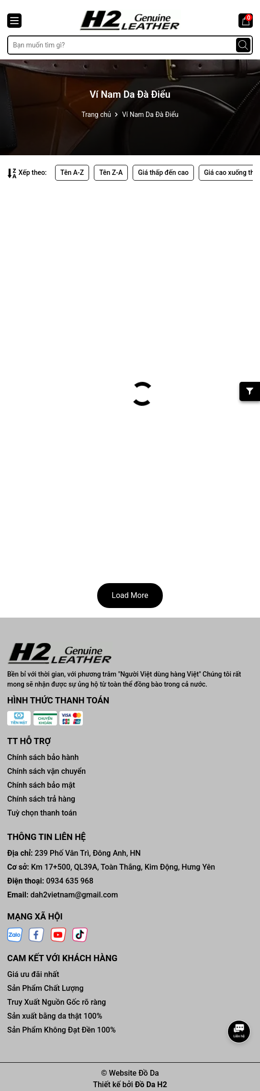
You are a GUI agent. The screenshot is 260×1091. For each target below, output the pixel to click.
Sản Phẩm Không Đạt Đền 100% (61, 1029)
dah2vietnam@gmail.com (74, 894)
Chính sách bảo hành (43, 757)
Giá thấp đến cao (163, 172)
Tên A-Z (72, 172)
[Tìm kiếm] (243, 45)
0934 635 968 (69, 880)
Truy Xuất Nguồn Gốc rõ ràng (56, 1002)
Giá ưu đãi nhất (33, 974)
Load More (130, 595)
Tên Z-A (111, 172)
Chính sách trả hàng (41, 799)
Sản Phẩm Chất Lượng (45, 988)
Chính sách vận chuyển (46, 771)
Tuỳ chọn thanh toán (42, 812)
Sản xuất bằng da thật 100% (54, 1016)
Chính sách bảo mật (41, 785)
